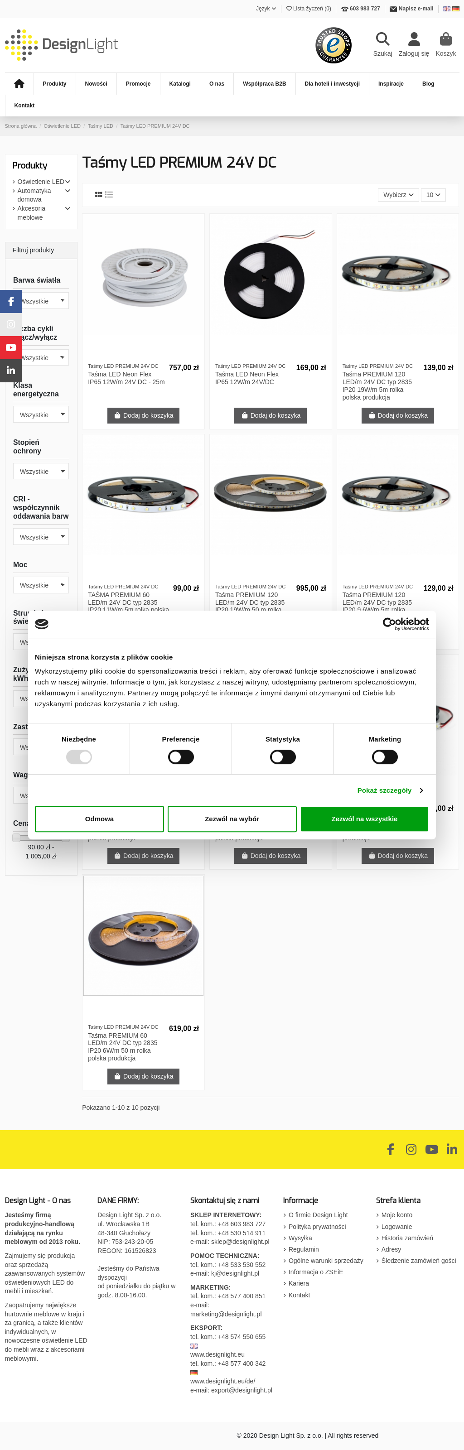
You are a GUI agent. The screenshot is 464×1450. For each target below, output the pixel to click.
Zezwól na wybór (232, 819)
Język (266, 8)
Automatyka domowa (34, 195)
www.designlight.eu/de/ (222, 1381)
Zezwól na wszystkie (365, 819)
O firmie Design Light (318, 1215)
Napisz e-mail (416, 8)
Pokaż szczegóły (385, 790)
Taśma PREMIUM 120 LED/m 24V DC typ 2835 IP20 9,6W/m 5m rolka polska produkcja (377, 606)
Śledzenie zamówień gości (419, 1260)
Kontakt (299, 1295)
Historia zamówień (407, 1238)
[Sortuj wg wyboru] (398, 195)
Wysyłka (300, 1238)
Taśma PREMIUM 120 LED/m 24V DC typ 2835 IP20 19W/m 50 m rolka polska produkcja (250, 606)
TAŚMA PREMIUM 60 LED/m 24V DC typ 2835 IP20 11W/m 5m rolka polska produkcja (128, 606)
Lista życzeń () (309, 8)
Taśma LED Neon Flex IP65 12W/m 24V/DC (247, 378)
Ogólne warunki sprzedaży (326, 1260)
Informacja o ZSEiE (316, 1272)
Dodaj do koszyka (144, 415)
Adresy (391, 1249)
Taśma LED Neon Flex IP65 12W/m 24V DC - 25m (126, 378)
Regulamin (304, 1249)
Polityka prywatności (317, 1226)
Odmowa (99, 819)
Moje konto (397, 1215)
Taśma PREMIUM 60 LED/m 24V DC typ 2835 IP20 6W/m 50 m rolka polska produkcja (122, 1047)
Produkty (29, 165)
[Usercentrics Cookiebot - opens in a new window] (389, 624)
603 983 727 (365, 8)
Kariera (299, 1283)
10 (433, 194)
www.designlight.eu (217, 1354)
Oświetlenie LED (41, 181)
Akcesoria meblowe (31, 213)
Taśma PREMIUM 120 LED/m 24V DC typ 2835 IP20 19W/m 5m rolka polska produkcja (377, 385)
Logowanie (397, 1226)
